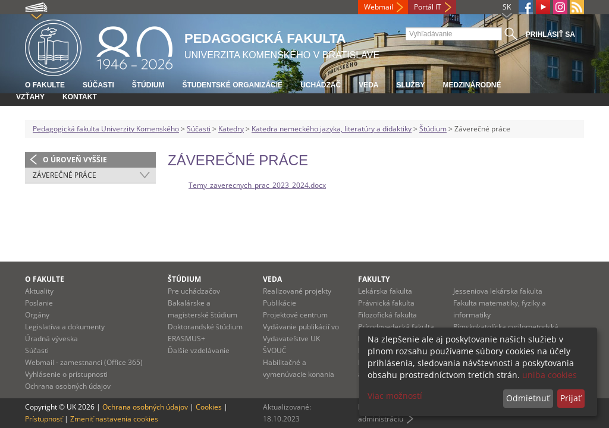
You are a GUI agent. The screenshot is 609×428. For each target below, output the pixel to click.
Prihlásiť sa (550, 34)
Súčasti (98, 85)
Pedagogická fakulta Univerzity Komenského (106, 129)
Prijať (570, 398)
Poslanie (39, 303)
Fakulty (374, 279)
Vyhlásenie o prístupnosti (66, 374)
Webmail (378, 7)
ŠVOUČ (275, 350)
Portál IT (427, 7)
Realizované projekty (297, 291)
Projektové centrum (295, 315)
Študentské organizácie (232, 85)
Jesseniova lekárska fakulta (497, 291)
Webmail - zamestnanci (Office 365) (84, 362)
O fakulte (45, 85)
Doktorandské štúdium (205, 327)
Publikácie (279, 303)
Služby (410, 85)
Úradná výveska (51, 338)
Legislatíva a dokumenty (65, 327)
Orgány (37, 315)
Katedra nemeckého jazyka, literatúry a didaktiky (332, 129)
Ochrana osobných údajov (68, 386)
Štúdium (148, 85)
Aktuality (39, 291)
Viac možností (395, 395)
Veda (368, 85)
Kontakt (79, 97)
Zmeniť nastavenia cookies (114, 419)
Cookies (209, 407)
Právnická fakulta (386, 303)
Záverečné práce (64, 175)
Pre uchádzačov (194, 291)
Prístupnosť (43, 419)
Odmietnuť (528, 398)
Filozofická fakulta (387, 315)
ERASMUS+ (186, 338)
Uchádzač (320, 85)
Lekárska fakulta (385, 291)
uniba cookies (549, 374)
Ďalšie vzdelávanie (199, 350)
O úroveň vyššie (75, 160)
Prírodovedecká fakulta (396, 327)
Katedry (231, 129)
